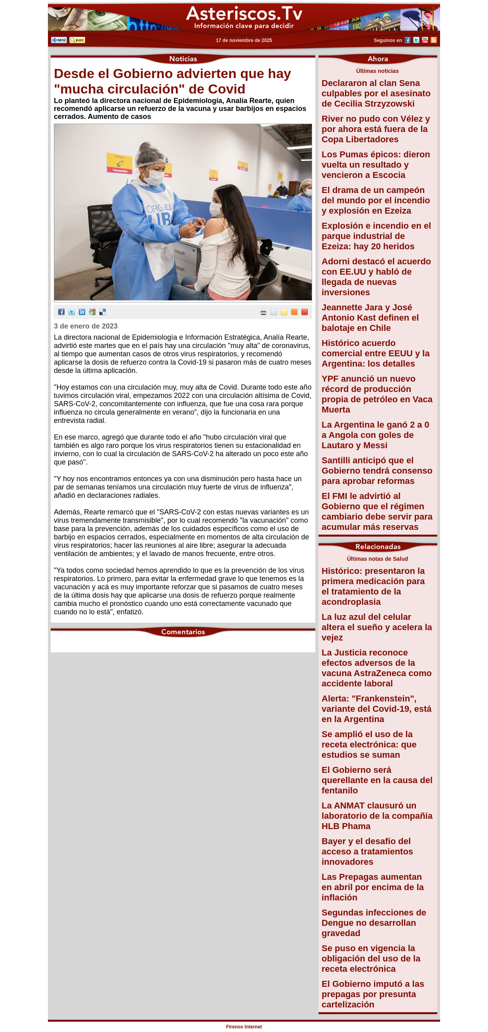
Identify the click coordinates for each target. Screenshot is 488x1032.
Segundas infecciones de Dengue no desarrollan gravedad (374, 923)
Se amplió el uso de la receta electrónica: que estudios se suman (369, 744)
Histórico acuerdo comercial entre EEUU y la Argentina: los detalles (376, 353)
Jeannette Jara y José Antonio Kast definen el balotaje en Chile (370, 317)
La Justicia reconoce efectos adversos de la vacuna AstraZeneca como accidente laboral (377, 668)
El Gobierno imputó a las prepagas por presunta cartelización (373, 994)
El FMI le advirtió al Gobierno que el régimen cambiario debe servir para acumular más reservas (377, 511)
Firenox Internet (244, 1027)
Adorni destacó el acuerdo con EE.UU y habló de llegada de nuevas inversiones (376, 276)
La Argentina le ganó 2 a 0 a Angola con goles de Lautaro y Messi (375, 435)
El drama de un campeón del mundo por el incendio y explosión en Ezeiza (376, 200)
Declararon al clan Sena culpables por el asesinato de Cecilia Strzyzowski (376, 93)
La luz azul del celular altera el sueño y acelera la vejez (377, 627)
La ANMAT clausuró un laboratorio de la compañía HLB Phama (377, 816)
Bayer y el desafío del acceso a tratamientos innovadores (367, 851)
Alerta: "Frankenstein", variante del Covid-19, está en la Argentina (377, 709)
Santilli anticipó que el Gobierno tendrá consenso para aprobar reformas (377, 470)
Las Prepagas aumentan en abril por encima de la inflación (373, 887)
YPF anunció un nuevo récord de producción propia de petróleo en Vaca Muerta (377, 394)
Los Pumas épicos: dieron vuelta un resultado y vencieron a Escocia (376, 164)
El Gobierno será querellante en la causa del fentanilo (377, 780)
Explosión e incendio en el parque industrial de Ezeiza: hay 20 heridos (376, 236)
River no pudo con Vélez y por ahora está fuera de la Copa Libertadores (376, 129)
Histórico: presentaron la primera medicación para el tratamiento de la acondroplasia (373, 586)
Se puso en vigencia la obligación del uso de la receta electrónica (371, 958)
